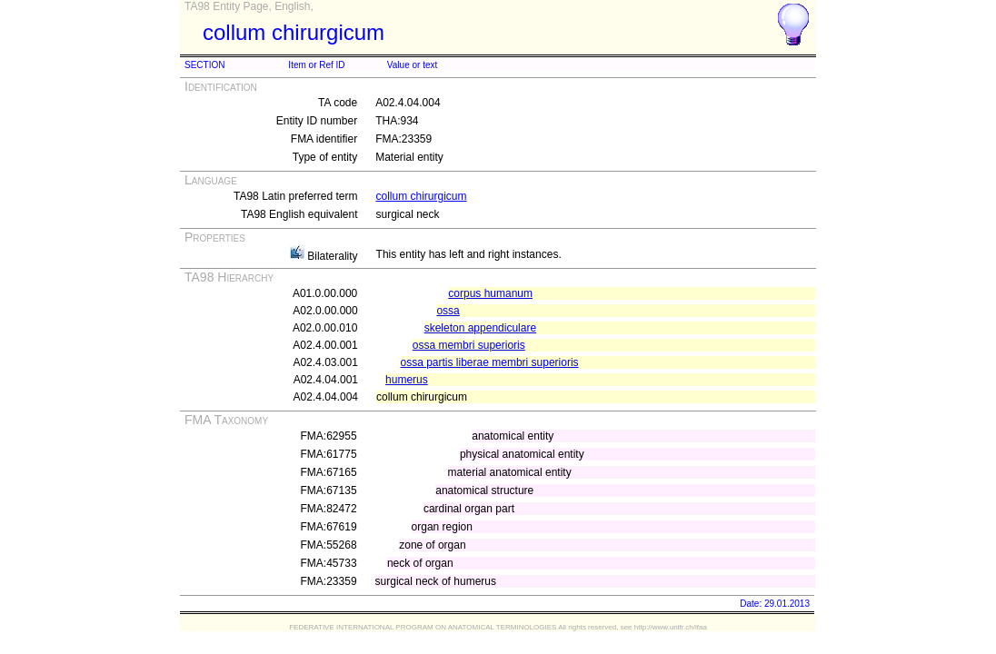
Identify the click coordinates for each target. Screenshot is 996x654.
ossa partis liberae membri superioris (490, 362)
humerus (406, 379)
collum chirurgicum (421, 196)
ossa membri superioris (469, 345)
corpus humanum (490, 293)
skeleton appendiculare (480, 328)
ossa (447, 310)
